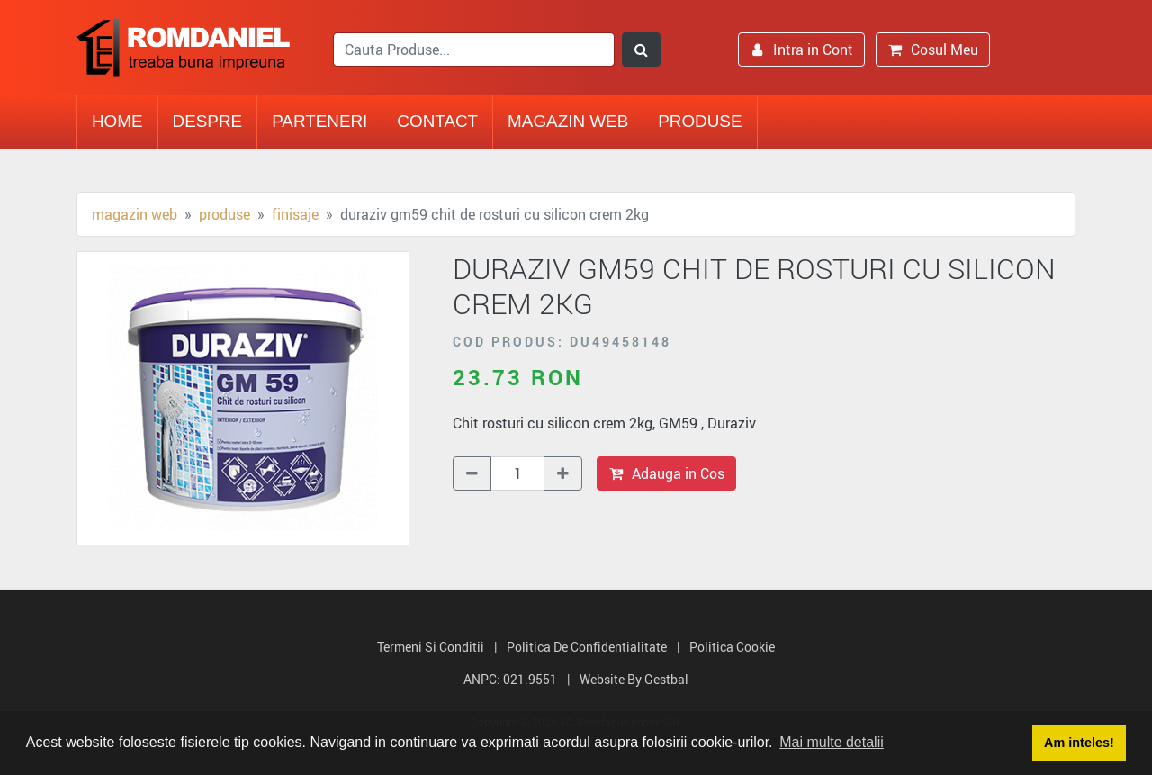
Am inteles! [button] (1079, 742)
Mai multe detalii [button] (831, 742)
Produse (700, 121)
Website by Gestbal (634, 679)
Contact (437, 121)
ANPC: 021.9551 (510, 679)
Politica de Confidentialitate (587, 646)
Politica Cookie (732, 646)
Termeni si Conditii (430, 646)
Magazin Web (568, 121)
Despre (208, 121)
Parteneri (319, 121)
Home (117, 121)
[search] (474, 49)
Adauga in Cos (666, 473)
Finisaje (295, 214)
